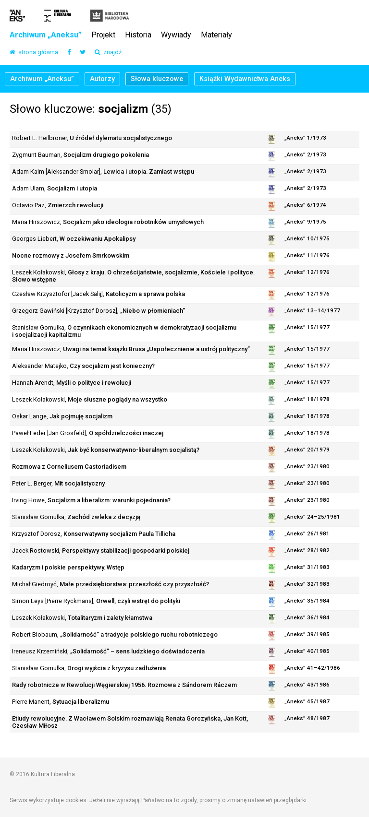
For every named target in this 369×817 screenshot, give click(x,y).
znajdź (108, 52)
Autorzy (102, 79)
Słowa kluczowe (157, 79)
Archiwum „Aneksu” (46, 35)
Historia (138, 35)
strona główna (34, 52)
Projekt (103, 35)
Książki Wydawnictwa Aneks (244, 79)
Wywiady (176, 35)
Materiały (216, 35)
